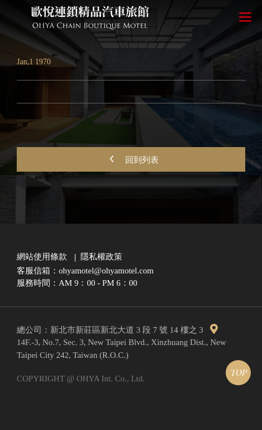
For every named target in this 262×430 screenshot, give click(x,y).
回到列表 (131, 159)
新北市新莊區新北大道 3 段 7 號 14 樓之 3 (134, 329)
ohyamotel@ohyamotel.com (106, 270)
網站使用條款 (42, 256)
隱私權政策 (101, 256)
